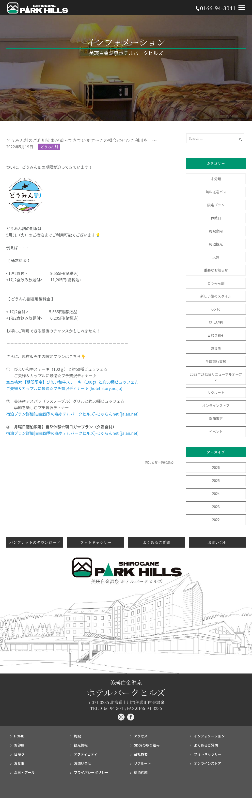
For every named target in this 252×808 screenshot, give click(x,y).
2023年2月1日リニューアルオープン (216, 377)
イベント (216, 431)
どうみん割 (49, 146)
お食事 (216, 348)
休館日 (216, 217)
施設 (77, 735)
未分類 (216, 178)
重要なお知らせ (216, 270)
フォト (207, 754)
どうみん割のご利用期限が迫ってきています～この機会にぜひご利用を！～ (81, 140)
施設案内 (216, 230)
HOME (19, 735)
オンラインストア (216, 405)
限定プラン (215, 204)
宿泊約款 (141, 772)
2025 (216, 480)
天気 (215, 256)
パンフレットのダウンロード (34, 542)
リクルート (215, 392)
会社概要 (141, 754)
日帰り (19, 754)
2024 (216, 493)
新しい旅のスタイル (215, 296)
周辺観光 (216, 243)
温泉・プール (24, 772)
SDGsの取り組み (147, 745)
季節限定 (216, 418)
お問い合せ (217, 542)
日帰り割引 (215, 335)
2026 (216, 467)
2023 (216, 506)
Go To (217, 309)
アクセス (140, 735)
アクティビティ (85, 754)
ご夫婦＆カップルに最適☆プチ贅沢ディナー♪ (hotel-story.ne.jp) (64, 388)
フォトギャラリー (95, 542)
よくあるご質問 (156, 542)
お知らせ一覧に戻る (159, 462)
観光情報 (81, 745)
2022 (216, 519)
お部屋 (19, 745)
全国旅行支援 (215, 361)
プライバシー (91, 772)
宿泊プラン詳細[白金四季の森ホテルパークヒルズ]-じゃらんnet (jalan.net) (72, 414)
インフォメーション (209, 735)
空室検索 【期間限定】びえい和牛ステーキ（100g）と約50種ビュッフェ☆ (72, 382)
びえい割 (216, 322)
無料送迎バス (215, 191)
